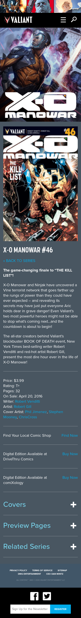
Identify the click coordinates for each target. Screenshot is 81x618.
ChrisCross (28, 417)
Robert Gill (22, 406)
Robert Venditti (27, 401)
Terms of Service (42, 570)
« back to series (19, 260)
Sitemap (62, 570)
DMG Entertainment (29, 574)
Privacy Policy (18, 570)
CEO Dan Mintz (54, 574)
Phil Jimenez (36, 411)
